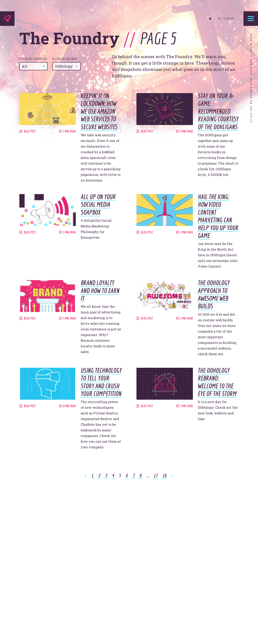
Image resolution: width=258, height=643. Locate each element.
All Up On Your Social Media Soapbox (98, 204)
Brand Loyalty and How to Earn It (100, 290)
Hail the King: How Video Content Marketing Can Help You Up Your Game (218, 216)
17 (156, 475)
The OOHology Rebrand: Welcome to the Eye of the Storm (217, 382)
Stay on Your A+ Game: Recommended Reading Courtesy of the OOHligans (218, 111)
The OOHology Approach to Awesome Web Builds (213, 294)
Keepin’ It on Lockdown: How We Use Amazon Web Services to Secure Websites (99, 111)
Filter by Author (64, 59)
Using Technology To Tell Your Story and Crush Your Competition (101, 382)
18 (164, 475)
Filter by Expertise (33, 59)
